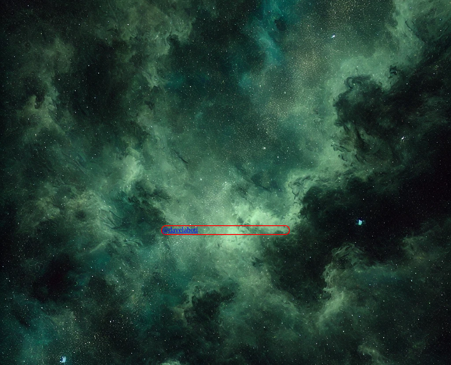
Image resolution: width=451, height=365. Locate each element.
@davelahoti (180, 230)
